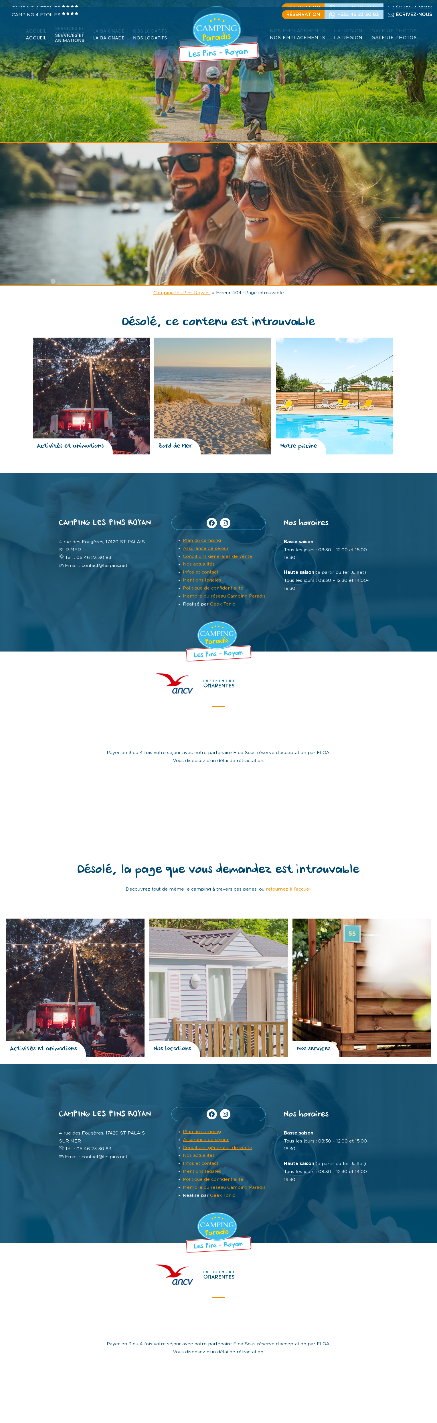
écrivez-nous (414, 14)
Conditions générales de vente (217, 556)
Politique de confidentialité (213, 588)
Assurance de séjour (206, 548)
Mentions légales (202, 580)
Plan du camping (202, 540)
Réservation (303, 14)
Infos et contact (200, 572)
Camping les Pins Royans (182, 292)
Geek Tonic (222, 604)
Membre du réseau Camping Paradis (224, 596)
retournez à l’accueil (289, 895)
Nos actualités (199, 564)
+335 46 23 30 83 (358, 14)
